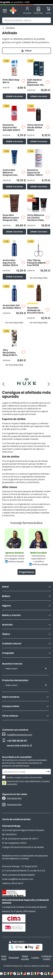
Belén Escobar (38, 553)
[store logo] (13, 11)
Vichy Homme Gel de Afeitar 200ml (35, 127)
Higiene (6, 606)
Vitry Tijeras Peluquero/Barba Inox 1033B (36, 262)
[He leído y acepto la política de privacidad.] (4, 777)
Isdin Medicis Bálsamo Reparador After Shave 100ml (36, 82)
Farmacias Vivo (14, 798)
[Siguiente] (4, 384)
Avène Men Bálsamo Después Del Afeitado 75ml (10, 172)
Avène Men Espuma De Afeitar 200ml (10, 262)
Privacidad (14, 958)
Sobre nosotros (10, 697)
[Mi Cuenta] (27, 11)
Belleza (6, 596)
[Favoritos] (38, 11)
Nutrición (7, 625)
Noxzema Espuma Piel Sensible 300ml (11, 127)
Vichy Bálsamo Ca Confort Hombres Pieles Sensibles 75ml (36, 218)
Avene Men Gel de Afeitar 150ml (12, 306)
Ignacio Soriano (14, 553)
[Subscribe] (48, 771)
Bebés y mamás (11, 615)
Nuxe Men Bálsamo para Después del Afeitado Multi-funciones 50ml (11, 218)
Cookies (35, 958)
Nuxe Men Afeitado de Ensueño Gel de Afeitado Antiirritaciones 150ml (36, 310)
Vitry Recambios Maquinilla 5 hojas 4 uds (10, 353)
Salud (5, 587)
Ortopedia (8, 653)
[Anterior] (49, 384)
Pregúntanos (26, 572)
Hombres (10, 28)
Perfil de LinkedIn (16, 562)
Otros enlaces (10, 716)
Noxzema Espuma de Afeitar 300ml (35, 172)
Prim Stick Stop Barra (11, 81)
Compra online (10, 706)
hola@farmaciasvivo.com (19, 735)
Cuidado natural (11, 643)
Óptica (6, 634)
